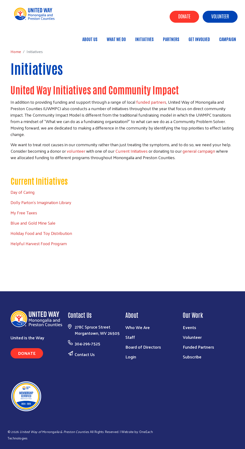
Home (28, 37)
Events (189, 327)
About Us (89, 39)
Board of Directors (143, 347)
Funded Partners (198, 347)
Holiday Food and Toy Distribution (41, 233)
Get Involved (199, 39)
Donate (184, 16)
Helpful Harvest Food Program (39, 243)
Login (130, 356)
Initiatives (144, 39)
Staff (130, 337)
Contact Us (85, 354)
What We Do (116, 39)
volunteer (76, 151)
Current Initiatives (131, 151)
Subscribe (192, 356)
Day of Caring (23, 192)
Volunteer (220, 16)
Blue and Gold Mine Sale (33, 223)
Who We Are (137, 327)
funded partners (151, 102)
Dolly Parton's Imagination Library (41, 202)
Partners (171, 39)
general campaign (199, 151)
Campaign (227, 39)
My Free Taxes (24, 212)
